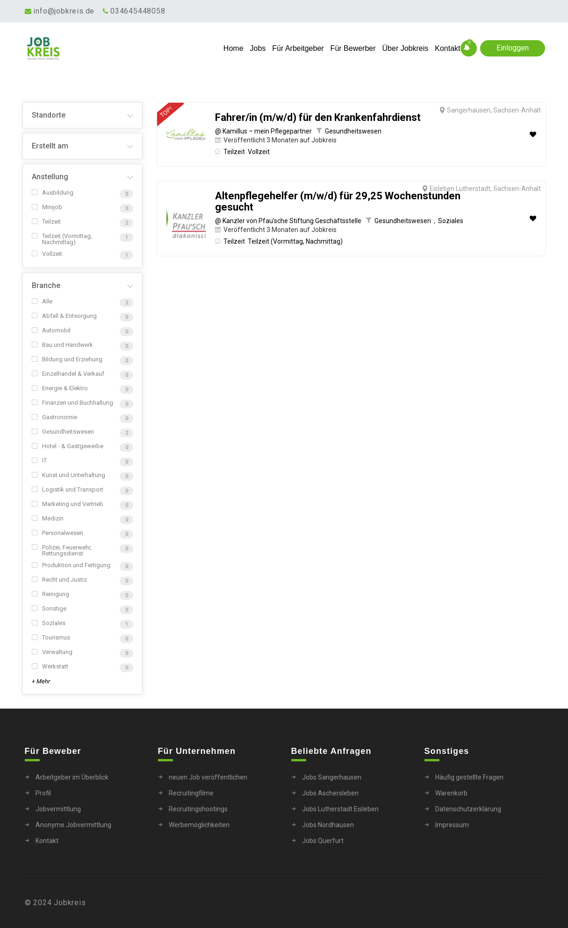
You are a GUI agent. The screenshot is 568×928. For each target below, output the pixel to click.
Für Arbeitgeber (298, 48)
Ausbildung (52, 193)
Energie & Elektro (60, 388)
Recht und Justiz (59, 579)
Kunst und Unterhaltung (68, 475)
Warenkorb (451, 793)
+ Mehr (41, 681)
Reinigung (50, 594)
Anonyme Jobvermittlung (73, 825)
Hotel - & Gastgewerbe (67, 446)
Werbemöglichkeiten (199, 825)
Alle (42, 301)
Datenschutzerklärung (468, 809)
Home (233, 48)
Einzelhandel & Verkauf (68, 374)
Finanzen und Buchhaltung (72, 403)
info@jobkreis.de (63, 11)
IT (39, 460)
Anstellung (50, 176)
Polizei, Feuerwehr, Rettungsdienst (62, 550)
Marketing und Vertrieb (67, 504)
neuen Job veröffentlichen (208, 777)
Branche (46, 285)
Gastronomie (54, 417)
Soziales (48, 623)
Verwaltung (52, 652)
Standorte (48, 115)
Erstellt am (50, 145)
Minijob (47, 207)
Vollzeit (47, 254)
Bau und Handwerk (62, 345)
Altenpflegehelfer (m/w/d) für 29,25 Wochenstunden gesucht (337, 201)
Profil (43, 793)
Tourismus (51, 637)
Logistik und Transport (67, 489)
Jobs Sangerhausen (331, 777)
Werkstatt (50, 666)
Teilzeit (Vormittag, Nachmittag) (62, 239)
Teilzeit (46, 221)
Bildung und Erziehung (67, 359)
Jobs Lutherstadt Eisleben (340, 809)
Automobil (51, 330)
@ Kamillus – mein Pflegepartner (263, 131)
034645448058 (137, 11)
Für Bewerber (353, 48)
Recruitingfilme (191, 793)
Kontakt (447, 48)
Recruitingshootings (198, 809)
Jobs (258, 48)
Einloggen (512, 47)
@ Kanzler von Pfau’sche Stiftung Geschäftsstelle (288, 221)
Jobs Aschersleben (330, 793)
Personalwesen (57, 533)
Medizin (48, 518)
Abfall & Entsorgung (64, 316)
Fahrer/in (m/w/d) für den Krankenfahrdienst (318, 117)
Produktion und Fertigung (71, 565)
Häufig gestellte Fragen (469, 777)
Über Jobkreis (405, 48)
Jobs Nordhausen (328, 825)
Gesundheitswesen (63, 432)
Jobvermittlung (58, 809)
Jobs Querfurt (323, 840)
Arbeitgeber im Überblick (72, 777)
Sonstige (49, 608)
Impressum (452, 825)
